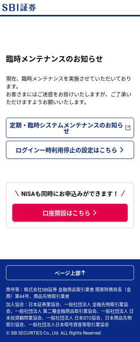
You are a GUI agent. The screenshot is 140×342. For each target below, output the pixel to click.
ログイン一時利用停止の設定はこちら (70, 149)
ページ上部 (70, 272)
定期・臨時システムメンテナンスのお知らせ (70, 127)
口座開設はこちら (70, 212)
